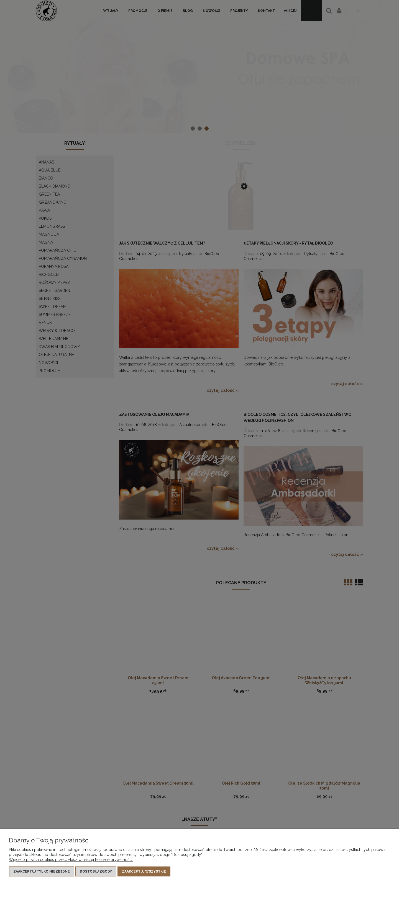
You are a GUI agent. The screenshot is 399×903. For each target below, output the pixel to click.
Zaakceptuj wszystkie (144, 871)
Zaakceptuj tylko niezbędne (41, 871)
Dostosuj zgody (96, 871)
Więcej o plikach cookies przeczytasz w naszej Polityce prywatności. (71, 859)
